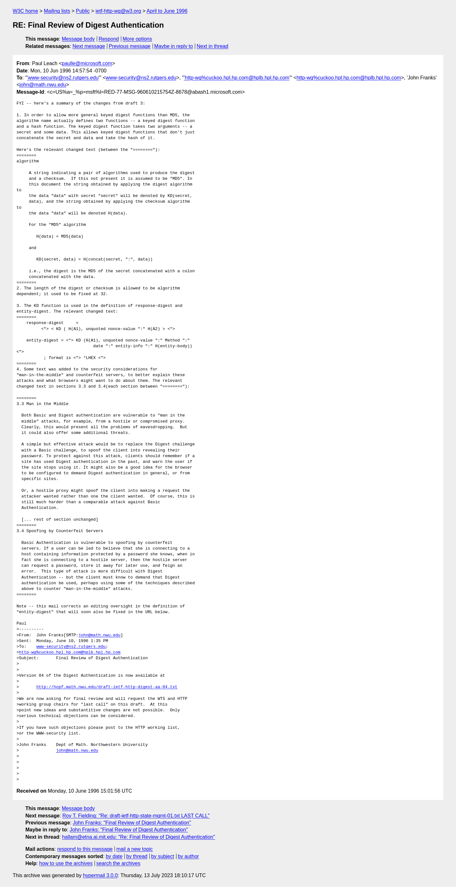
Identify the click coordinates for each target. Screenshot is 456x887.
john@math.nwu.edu (42, 84)
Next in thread (212, 46)
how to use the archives (66, 863)
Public (83, 11)
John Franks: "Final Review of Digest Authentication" (132, 822)
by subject (162, 856)
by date (114, 856)
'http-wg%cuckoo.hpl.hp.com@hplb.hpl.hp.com (236, 77)
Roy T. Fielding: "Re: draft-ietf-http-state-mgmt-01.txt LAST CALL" (136, 815)
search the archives (118, 863)
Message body (78, 39)
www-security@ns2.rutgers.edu (141, 77)
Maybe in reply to (173, 46)
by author (188, 856)
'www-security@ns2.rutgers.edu (63, 77)
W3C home (25, 11)
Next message (89, 46)
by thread (137, 856)
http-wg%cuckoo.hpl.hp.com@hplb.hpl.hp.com (348, 77)
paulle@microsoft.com (87, 63)
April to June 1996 (167, 11)
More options (137, 39)
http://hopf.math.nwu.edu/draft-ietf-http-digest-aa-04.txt (106, 687)
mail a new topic (134, 849)
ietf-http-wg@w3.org (118, 11)
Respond (109, 39)
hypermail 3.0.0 (100, 875)
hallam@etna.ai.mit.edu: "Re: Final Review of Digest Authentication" (138, 837)
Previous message (130, 46)
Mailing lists (57, 11)
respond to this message (84, 849)
